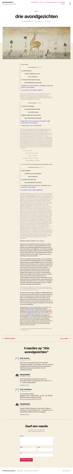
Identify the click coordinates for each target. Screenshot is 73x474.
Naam (21, 447)
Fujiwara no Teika (25, 328)
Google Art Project (47, 314)
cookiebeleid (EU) (35, 2)
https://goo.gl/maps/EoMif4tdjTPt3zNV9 (31, 399)
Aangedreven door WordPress (31, 470)
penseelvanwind (29, 21)
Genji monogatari (32, 328)
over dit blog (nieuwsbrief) (51, 2)
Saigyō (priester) (48, 328)
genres (42, 2)
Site (21, 453)
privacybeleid (62, 2)
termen (63, 4)
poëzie (36, 11)
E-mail (38, 447)
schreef (46, 222)
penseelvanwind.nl (7, 2)
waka (27, 330)
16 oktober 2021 (39, 21)
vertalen (23, 330)
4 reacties (48, 21)
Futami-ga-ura (30, 196)
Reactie (22, 436)
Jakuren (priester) (40, 328)
